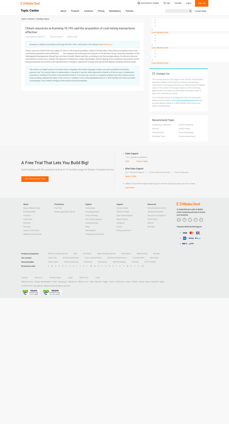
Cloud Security (158, 132)
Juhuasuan (62, 282)
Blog (87, 227)
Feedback (120, 223)
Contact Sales (200, 11)
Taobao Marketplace (42, 282)
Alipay (161, 282)
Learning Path (138, 258)
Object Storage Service (106, 254)
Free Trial (58, 208)
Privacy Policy (55, 277)
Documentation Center (157, 208)
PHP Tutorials (150, 262)
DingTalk (154, 282)
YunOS (111, 282)
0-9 (142, 266)
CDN (75, 254)
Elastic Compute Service (58, 254)
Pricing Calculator (123, 230)
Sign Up (201, 3)
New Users (154, 258)
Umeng (141, 282)
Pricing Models (29, 212)
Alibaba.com (83, 282)
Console (178, 3)
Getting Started (91, 223)
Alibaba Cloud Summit (32, 234)
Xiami (147, 282)
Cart (166, 3)
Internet (155, 129)
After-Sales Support (124, 215)
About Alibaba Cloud (31, 208)
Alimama (98, 282)
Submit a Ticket (122, 212)
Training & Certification (94, 234)
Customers (27, 219)
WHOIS (150, 223)
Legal (70, 277)
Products (75, 11)
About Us (38, 277)
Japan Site (52, 258)
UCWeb (134, 282)
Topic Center (53, 262)
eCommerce (126, 254)
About (63, 11)
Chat (127, 161)
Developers (102, 262)
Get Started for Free (35, 178)
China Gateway (91, 215)
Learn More (156, 32)
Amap (127, 282)
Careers (24, 277)
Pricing (101, 11)
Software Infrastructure (117, 258)
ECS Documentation (70, 258)
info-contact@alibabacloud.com (185, 100)
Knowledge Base (92, 212)
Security (156, 254)
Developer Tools (158, 136)
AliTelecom (120, 282)
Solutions (88, 11)
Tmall (54, 282)
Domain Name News (187, 136)
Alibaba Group (27, 282)
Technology (90, 208)
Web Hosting (142, 254)
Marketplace (115, 11)
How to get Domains (93, 258)
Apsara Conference (31, 230)
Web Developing (119, 262)
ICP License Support (93, 219)
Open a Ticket (130, 176)
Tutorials (135, 262)
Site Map (151, 227)
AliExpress (72, 282)
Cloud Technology (186, 132)
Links (97, 277)
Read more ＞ (108, 44)
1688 (91, 282)
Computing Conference (161, 125)
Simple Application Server (64, 212)
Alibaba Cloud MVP (155, 212)
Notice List (83, 277)
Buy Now (164, 32)
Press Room (153, 219)
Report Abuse (122, 219)
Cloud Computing (186, 125)
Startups (26, 227)
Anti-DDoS (87, 254)
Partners (129, 11)
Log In (188, 3)
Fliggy (105, 282)
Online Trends (184, 129)
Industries (88, 262)
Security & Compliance (157, 215)
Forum (119, 227)
